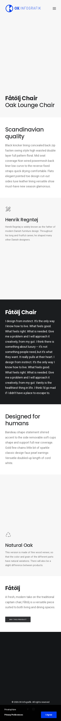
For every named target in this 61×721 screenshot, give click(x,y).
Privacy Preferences (13, 715)
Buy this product (17, 619)
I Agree (48, 715)
